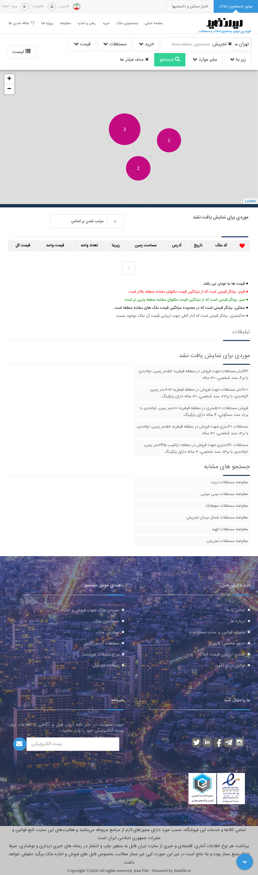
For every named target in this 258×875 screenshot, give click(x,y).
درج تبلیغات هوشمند (100, 654)
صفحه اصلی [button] (154, 23)
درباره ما (238, 621)
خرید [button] (106, 23)
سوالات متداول (106, 665)
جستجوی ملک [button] (127, 23)
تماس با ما (235, 610)
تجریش (222, 44)
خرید (146, 44)
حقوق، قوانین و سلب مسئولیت (217, 632)
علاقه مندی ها (21, 23)
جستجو (170, 60)
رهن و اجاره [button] (87, 23)
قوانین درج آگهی (230, 665)
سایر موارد (204, 60)
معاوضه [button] (65, 23)
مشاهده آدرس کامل (101, 643)
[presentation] (190, 6)
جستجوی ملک (106, 621)
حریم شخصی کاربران (226, 643)
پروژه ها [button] (47, 23)
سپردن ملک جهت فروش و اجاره (90, 610)
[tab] (236, 6)
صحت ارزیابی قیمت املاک (221, 654)
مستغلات (114, 44)
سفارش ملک (107, 632)
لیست (21, 52)
